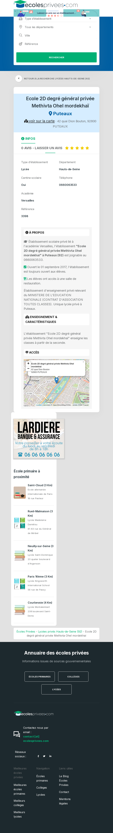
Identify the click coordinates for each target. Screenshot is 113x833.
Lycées (56, 689)
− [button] (28, 368)
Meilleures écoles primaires (20, 789)
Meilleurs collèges (19, 803)
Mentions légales (65, 801)
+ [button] (28, 363)
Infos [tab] (28, 139)
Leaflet (39, 405)
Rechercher (56, 57)
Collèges (73, 676)
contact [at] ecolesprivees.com (36, 739)
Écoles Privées (25, 631)
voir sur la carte (39, 121)
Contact (64, 792)
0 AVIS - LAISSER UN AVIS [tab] (55, 148)
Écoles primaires (42, 778)
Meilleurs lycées (19, 814)
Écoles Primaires (40, 676)
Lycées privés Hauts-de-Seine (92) (60, 631)
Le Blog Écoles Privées (63, 780)
